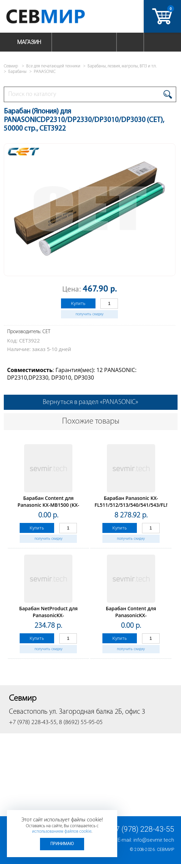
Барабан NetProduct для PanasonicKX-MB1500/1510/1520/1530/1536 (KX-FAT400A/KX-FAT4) (48, 618)
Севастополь (28, 711)
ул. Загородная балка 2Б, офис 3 (97, 711)
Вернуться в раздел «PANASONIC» (90, 402)
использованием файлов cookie (61, 831)
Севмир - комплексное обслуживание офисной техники (59, 16)
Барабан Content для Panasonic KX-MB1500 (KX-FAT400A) (48, 505)
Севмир (165, 849)
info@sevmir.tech (153, 840)
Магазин (29, 42)
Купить (78, 303)
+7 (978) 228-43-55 (142, 829)
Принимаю (62, 844)
